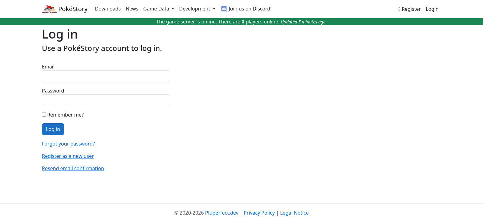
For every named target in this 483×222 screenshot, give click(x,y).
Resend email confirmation (73, 168)
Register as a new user (68, 156)
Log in (53, 129)
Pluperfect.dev (221, 212)
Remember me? (65, 114)
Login (432, 9)
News (132, 8)
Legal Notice (294, 212)
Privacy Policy (259, 212)
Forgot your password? (68, 143)
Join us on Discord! (246, 9)
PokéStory (64, 9)
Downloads (108, 8)
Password (53, 90)
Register (410, 9)
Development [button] (195, 8)
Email (48, 66)
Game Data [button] (156, 8)
